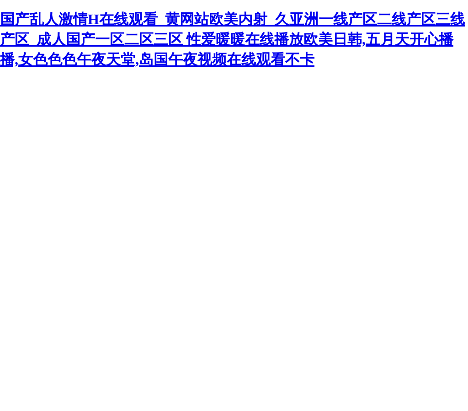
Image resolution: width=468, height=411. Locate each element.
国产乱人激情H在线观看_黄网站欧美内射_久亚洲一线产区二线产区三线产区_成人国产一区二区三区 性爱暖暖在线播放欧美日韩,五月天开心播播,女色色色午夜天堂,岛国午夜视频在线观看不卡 (232, 39)
